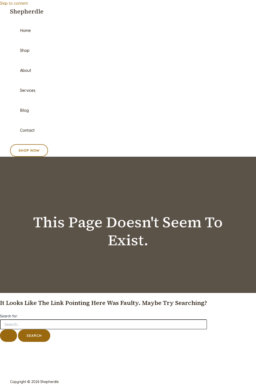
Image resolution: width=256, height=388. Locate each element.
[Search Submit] (8, 335)
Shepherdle (27, 11)
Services (28, 90)
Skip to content (14, 3)
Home (25, 30)
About (25, 70)
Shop (25, 50)
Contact (27, 130)
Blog (24, 110)
